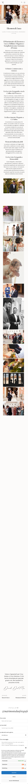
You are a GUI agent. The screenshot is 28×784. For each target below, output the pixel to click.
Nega (14, 776)
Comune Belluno (14, 31)
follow (14, 708)
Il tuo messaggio (14, 744)
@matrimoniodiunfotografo (15, 711)
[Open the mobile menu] (24, 3)
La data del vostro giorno (14, 734)
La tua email (14, 727)
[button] (26, 747)
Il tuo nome (14, 720)
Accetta (14, 772)
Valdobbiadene (22, 31)
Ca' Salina (8, 31)
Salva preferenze (14, 780)
